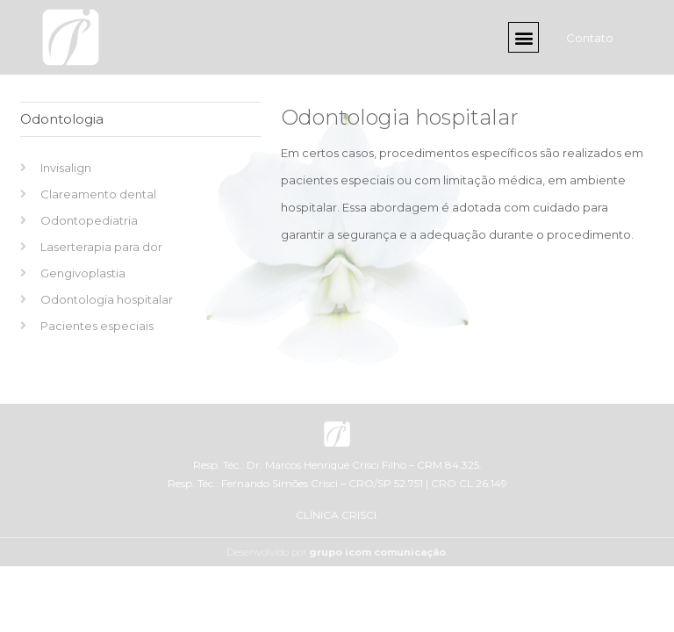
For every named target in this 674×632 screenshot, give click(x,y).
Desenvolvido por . (337, 552)
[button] (523, 37)
